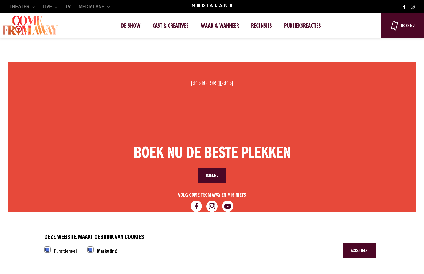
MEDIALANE (91, 6)
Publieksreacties (302, 25)
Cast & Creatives (171, 25)
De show (130, 25)
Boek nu (212, 175)
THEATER (19, 6)
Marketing (107, 251)
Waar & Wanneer (220, 25)
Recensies (261, 25)
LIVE (47, 6)
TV (68, 6)
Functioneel (65, 251)
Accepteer (359, 250)
